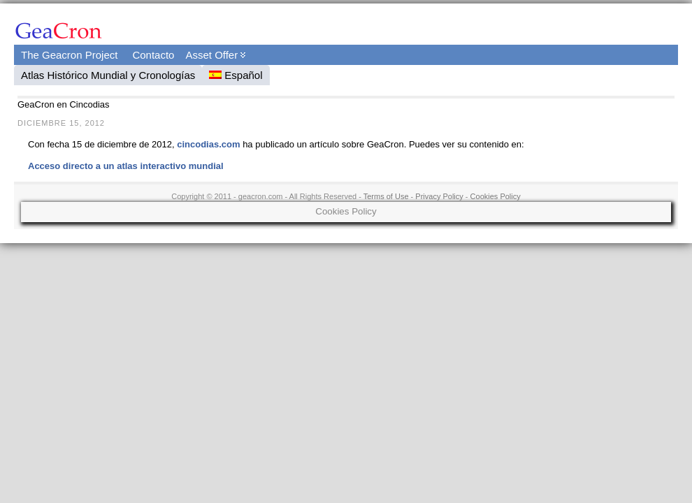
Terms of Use (386, 196)
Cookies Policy (495, 196)
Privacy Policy (439, 196)
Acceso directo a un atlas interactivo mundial (126, 166)
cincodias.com (208, 144)
